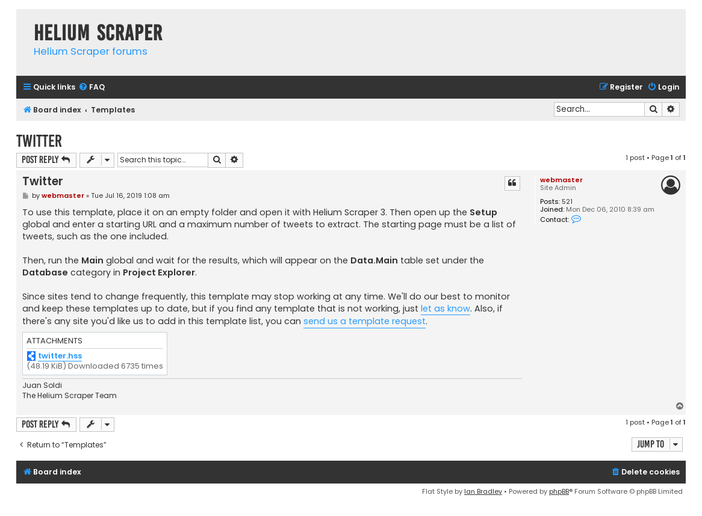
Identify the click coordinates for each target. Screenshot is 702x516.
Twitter (39, 141)
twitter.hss (60, 356)
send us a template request (364, 321)
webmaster (561, 180)
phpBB (559, 491)
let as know (445, 309)
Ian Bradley (483, 491)
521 (567, 202)
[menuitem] (91, 87)
